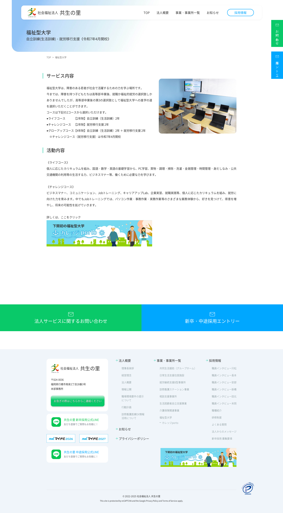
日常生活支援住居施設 (172, 375)
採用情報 (240, 12)
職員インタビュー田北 (224, 396)
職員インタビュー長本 (224, 375)
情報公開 (126, 389)
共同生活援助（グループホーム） (178, 368)
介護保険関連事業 (169, 410)
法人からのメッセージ (224, 431)
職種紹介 (217, 410)
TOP (147, 12)
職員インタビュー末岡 (224, 403)
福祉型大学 (166, 417)
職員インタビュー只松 (224, 368)
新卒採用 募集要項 (222, 438)
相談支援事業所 (168, 396)
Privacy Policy (152, 500)
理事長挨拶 (128, 368)
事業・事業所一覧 (187, 12)
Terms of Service (169, 500)
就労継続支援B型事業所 (173, 382)
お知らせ (213, 12)
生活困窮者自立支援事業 (173, 403)
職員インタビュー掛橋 (224, 389)
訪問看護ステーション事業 (174, 389)
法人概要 (163, 12)
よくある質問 (219, 424)
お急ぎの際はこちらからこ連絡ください (78, 401)
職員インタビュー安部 (224, 382)
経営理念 (126, 375)
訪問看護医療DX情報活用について (133, 416)
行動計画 (126, 407)
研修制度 (217, 417)
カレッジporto (170, 422)
